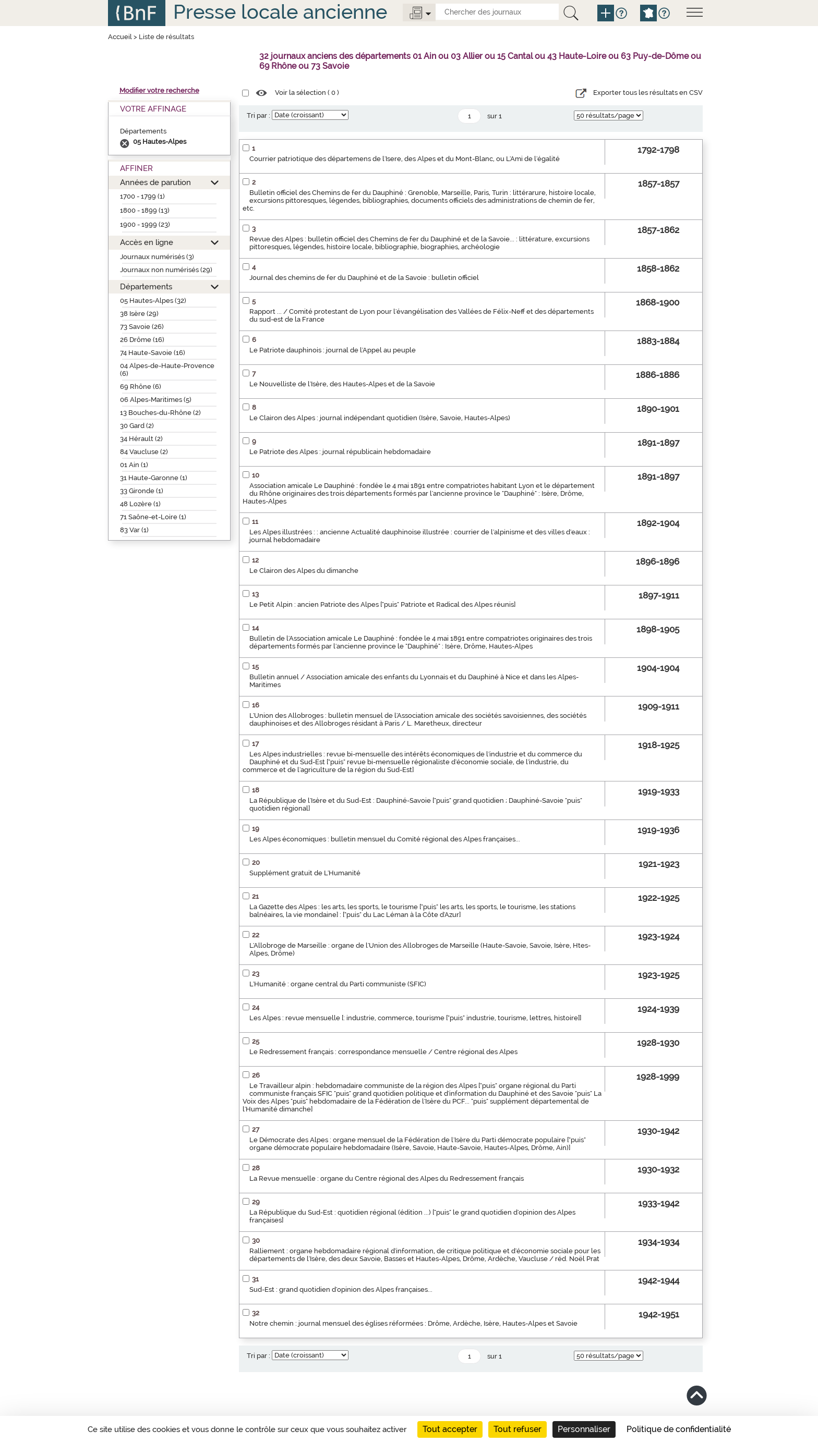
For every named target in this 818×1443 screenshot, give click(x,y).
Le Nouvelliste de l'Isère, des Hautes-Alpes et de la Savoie (342, 384)
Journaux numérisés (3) (157, 257)
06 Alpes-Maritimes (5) (155, 399)
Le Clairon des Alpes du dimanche (303, 570)
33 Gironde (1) (141, 491)
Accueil (120, 37)
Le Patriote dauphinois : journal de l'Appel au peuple (332, 350)
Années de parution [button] (155, 182)
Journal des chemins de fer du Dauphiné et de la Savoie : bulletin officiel (364, 278)
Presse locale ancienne (280, 11)
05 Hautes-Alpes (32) (153, 300)
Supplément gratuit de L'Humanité (304, 873)
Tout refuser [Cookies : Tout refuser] (518, 1429)
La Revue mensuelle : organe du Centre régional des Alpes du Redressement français (386, 1178)
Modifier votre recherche (159, 90)
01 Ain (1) (134, 465)
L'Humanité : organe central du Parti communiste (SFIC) (337, 984)
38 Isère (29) (139, 313)
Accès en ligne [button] (146, 242)
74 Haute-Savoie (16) (152, 353)
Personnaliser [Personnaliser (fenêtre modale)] (584, 1429)
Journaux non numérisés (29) (166, 270)
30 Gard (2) (137, 426)
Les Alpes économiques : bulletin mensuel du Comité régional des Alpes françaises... (384, 839)
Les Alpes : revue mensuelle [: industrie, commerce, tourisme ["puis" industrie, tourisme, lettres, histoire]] (415, 1018)
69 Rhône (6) (140, 386)
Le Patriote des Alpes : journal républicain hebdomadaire (340, 452)
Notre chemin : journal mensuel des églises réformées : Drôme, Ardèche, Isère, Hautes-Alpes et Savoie (413, 1323)
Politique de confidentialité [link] (679, 1429)
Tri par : (258, 115)
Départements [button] (146, 286)
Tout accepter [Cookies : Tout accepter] (450, 1429)
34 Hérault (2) (141, 439)
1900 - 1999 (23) (145, 224)
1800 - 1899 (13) (145, 210)
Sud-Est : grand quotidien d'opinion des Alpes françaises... (340, 1289)
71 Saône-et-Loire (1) (153, 517)
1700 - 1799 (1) (142, 196)
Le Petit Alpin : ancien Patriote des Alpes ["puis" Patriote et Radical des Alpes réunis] (382, 604)
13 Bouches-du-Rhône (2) (160, 413)
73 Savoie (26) (142, 327)
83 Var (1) (134, 530)
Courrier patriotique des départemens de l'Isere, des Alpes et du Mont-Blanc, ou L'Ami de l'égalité (404, 159)
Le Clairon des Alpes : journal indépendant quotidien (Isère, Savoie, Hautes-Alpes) (379, 418)
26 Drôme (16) (142, 340)
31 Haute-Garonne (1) (153, 478)
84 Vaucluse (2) (144, 452)
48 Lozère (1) (140, 504)
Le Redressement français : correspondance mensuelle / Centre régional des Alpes (383, 1052)
